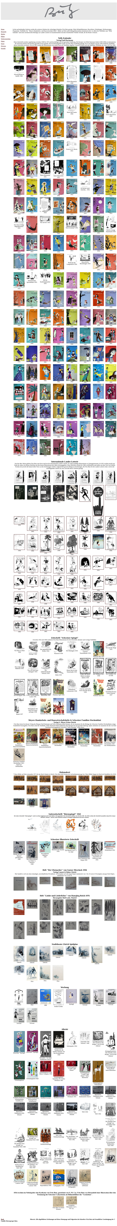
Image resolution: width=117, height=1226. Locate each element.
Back (2, 1219)
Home (2, 29)
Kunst (2, 43)
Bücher (3, 34)
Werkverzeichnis (5, 39)
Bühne (3, 36)
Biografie (3, 31)
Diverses (3, 46)
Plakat (2, 41)
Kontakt (3, 48)
